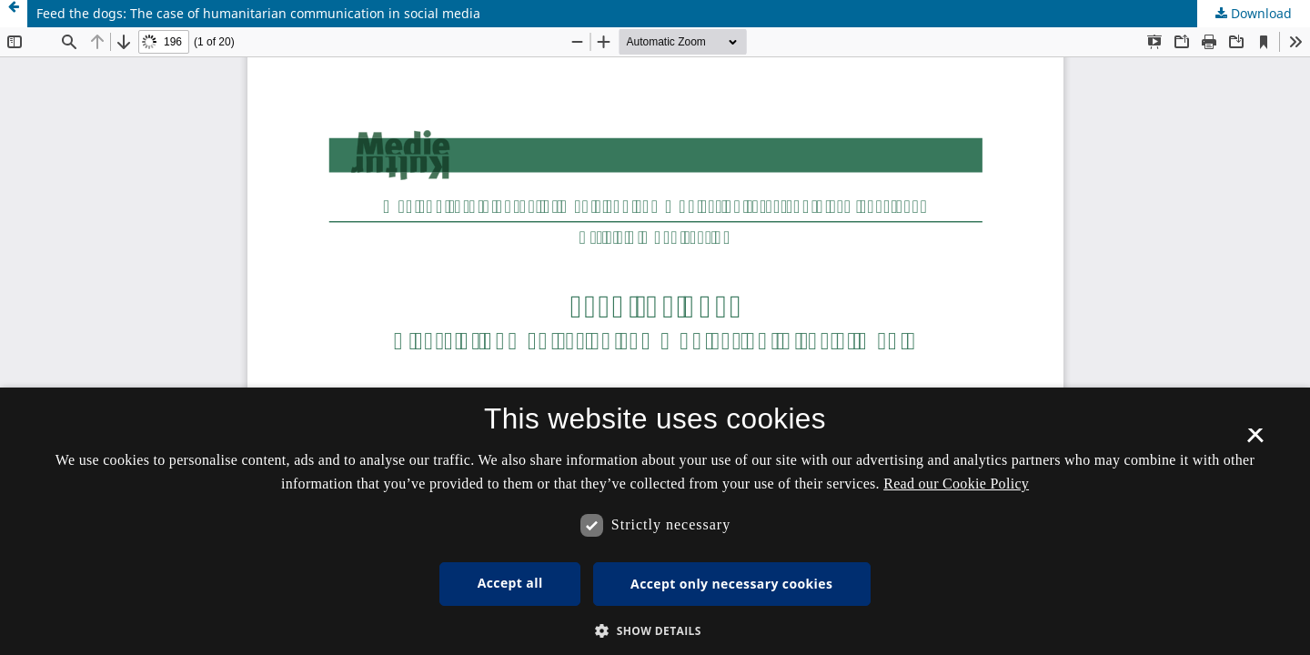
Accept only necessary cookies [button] (731, 583)
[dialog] (655, 521)
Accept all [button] (510, 582)
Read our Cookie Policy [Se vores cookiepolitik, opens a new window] (956, 483)
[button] (655, 631)
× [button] (1254, 441)
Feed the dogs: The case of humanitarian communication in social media (258, 13)
